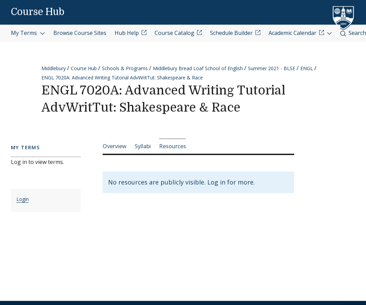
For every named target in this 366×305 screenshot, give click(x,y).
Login (22, 199)
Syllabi (143, 146)
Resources (172, 146)
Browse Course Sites (79, 33)
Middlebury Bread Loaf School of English (198, 68)
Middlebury (53, 68)
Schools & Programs (125, 68)
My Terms (28, 33)
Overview (115, 146)
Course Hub (37, 12)
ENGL (306, 68)
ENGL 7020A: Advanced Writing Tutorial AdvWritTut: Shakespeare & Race (122, 77)
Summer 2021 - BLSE (271, 68)
